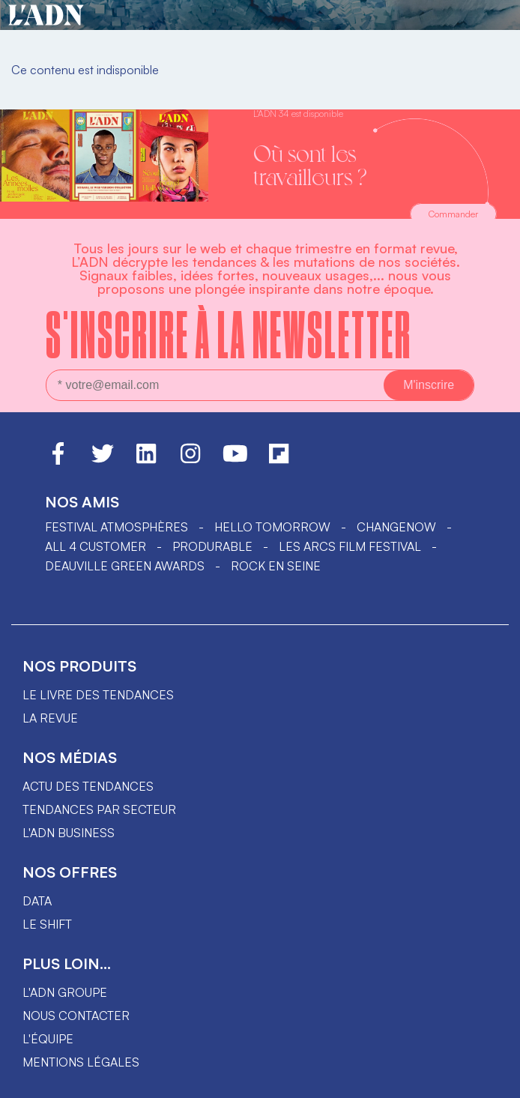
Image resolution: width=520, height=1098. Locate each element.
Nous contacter (76, 1015)
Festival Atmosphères (116, 526)
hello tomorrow (272, 526)
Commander (453, 214)
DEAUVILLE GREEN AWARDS (125, 565)
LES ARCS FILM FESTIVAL (350, 546)
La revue (50, 718)
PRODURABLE (212, 546)
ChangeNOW (396, 526)
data (37, 900)
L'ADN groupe (64, 992)
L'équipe (47, 1038)
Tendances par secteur (99, 809)
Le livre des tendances (98, 694)
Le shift (47, 924)
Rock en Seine (276, 565)
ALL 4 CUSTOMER (95, 546)
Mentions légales (80, 1062)
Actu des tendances (88, 786)
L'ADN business (68, 832)
